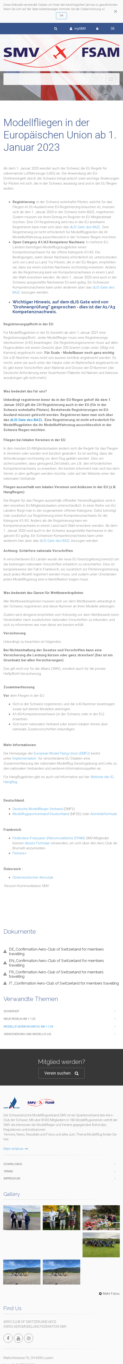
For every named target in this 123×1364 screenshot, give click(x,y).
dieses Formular (37, 843)
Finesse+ (20, 853)
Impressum (12, 1178)
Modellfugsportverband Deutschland (41, 814)
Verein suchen (61, 1073)
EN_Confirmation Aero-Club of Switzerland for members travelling (56, 962)
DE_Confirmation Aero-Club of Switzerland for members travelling (56, 951)
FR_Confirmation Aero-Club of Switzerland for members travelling (56, 974)
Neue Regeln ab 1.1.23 (19, 1018)
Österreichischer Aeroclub (33, 877)
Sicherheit (11, 1011)
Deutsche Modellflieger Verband (38, 809)
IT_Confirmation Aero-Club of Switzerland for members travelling (64, 983)
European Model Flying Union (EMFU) (62, 753)
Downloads (13, 1164)
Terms (8, 1171)
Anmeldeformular (104, 814)
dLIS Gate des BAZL (85, 227)
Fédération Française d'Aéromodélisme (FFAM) (49, 838)
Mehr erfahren (15, 1149)
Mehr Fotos (109, 1293)
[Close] (115, 11)
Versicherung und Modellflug (27, 1034)
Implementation (24, 758)
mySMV (78, 28)
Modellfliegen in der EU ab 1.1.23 (28, 1026)
